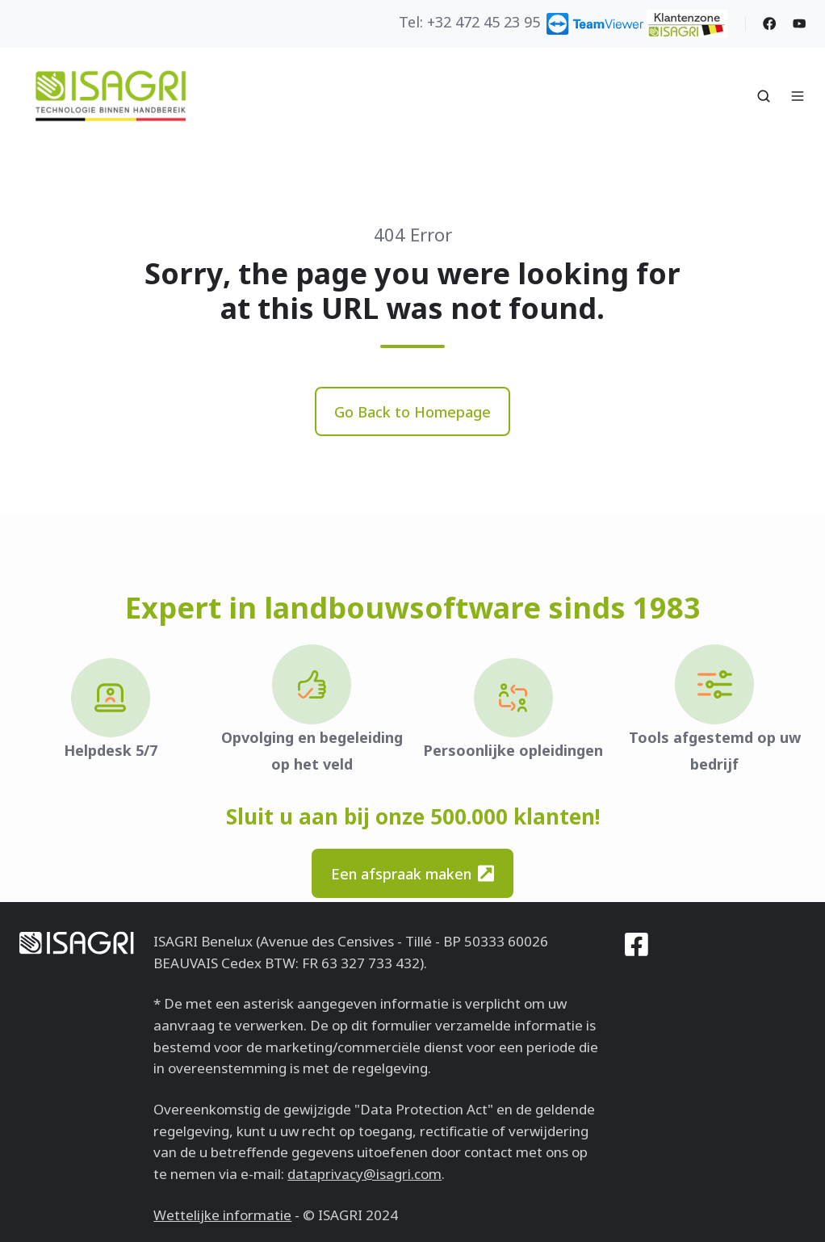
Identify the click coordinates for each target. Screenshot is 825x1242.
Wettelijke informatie (222, 1215)
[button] (764, 96)
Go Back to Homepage (412, 412)
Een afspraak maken (412, 873)
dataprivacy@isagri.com (364, 1173)
